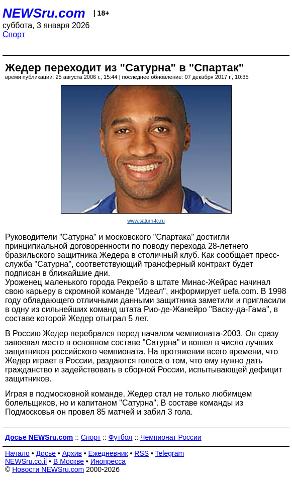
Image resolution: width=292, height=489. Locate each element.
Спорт (14, 34)
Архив (72, 453)
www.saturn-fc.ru (145, 221)
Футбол (121, 437)
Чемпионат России (171, 437)
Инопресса (108, 461)
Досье (46, 453)
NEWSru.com (44, 13)
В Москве (68, 461)
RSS (141, 453)
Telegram (169, 453)
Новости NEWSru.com (48, 469)
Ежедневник (108, 453)
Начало (17, 453)
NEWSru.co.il (26, 461)
